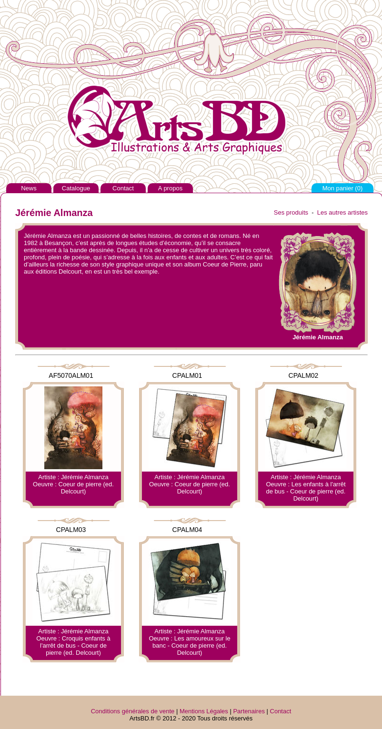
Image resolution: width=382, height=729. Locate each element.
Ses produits (291, 212)
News (29, 188)
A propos (170, 188)
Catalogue (76, 188)
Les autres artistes (342, 212)
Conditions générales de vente (133, 711)
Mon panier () (342, 188)
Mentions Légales (204, 711)
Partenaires (248, 711)
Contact (123, 188)
